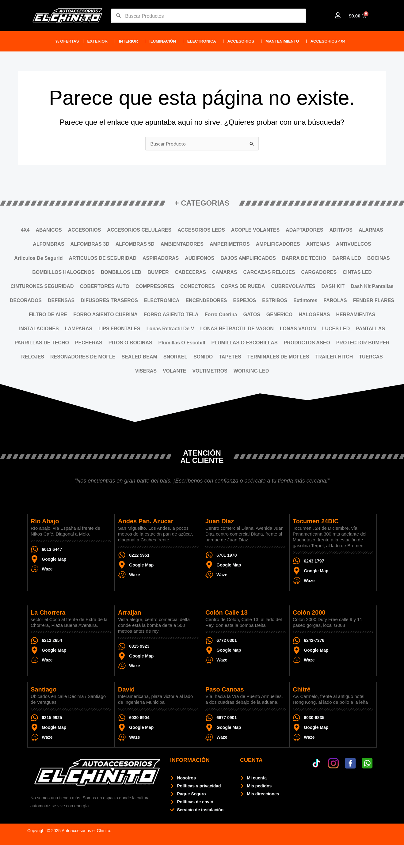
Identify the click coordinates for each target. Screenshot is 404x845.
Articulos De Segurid (38, 258)
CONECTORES (197, 286)
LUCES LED (336, 328)
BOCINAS (378, 258)
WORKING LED (251, 370)
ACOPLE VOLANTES (255, 230)
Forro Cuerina (221, 314)
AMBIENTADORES (182, 244)
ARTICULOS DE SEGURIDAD (102, 258)
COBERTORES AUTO (104, 286)
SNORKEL (175, 356)
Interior (130, 41)
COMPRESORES (154, 286)
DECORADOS (26, 300)
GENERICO (279, 314)
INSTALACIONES (39, 328)
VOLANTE (174, 370)
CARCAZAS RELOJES (269, 272)
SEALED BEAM (139, 356)
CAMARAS (224, 272)
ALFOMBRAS (48, 244)
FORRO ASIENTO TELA (171, 314)
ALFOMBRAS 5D (135, 244)
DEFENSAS (61, 300)
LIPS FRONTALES (119, 328)
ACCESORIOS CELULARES (139, 230)
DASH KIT (333, 286)
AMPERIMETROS (230, 244)
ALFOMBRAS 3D (90, 244)
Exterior (99, 41)
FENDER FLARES (373, 300)
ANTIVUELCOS (353, 244)
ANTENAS (318, 244)
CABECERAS (190, 272)
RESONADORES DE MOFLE (82, 356)
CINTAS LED (357, 272)
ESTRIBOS (274, 300)
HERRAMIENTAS (355, 314)
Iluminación (164, 41)
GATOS (251, 314)
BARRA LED (346, 258)
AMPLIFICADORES (278, 244)
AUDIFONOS (199, 258)
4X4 (25, 230)
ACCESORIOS (242, 41)
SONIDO (203, 356)
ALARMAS (371, 230)
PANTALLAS (370, 328)
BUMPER (158, 272)
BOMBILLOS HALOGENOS (63, 272)
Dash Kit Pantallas (372, 286)
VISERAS (146, 370)
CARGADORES (319, 272)
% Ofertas (67, 41)
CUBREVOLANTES (293, 286)
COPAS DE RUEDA (243, 286)
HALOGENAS (314, 314)
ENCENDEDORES (206, 300)
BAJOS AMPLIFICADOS (248, 258)
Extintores (305, 300)
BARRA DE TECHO (304, 258)
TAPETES (230, 356)
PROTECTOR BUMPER (363, 342)
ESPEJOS (244, 300)
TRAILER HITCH (334, 356)
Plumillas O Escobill (181, 342)
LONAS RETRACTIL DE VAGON (236, 328)
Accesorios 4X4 (330, 41)
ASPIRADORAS (161, 258)
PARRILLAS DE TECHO (41, 342)
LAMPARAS (78, 328)
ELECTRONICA (203, 41)
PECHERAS (88, 342)
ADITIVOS (341, 230)
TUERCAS (371, 356)
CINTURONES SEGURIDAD (42, 286)
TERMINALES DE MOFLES (278, 356)
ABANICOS (49, 230)
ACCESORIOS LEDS (201, 230)
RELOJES (32, 356)
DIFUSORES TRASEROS (109, 300)
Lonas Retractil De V (170, 328)
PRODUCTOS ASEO (307, 342)
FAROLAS (335, 300)
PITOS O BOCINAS (130, 342)
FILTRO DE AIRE (48, 314)
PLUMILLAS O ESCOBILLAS (245, 342)
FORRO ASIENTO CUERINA (105, 314)
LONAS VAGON (298, 328)
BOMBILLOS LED (121, 272)
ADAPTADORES (304, 230)
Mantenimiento (283, 41)
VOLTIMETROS (209, 370)
